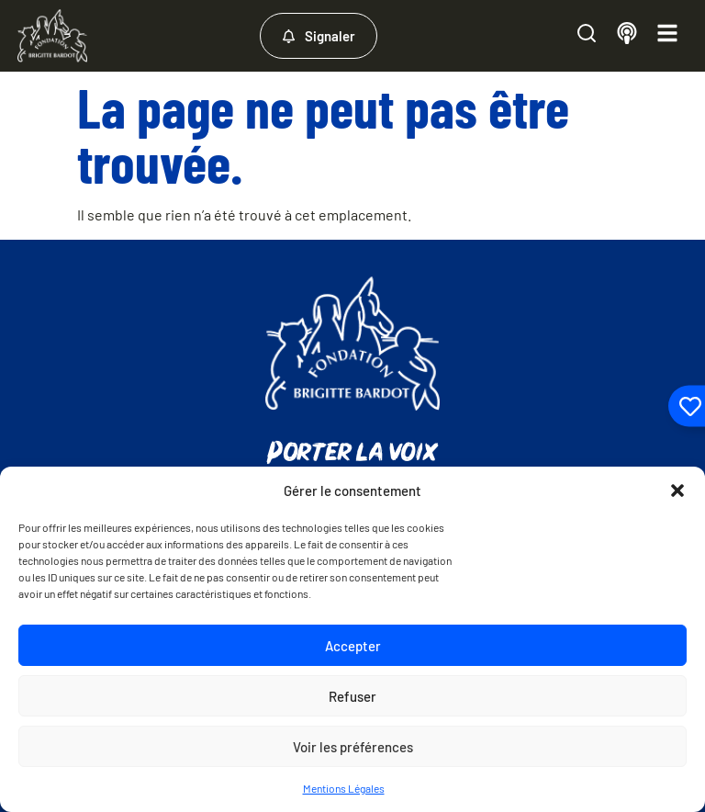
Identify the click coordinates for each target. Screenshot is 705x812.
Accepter (353, 645)
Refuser (352, 696)
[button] (677, 490)
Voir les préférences (353, 747)
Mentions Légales (344, 788)
